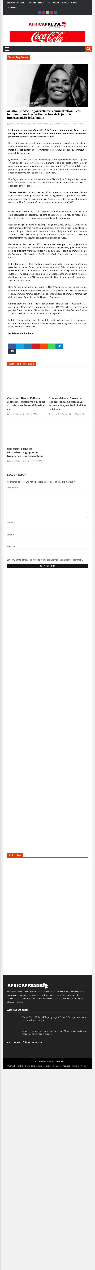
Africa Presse (39, 1061)
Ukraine (65, 3)
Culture (66, 123)
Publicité (21, 1066)
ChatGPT (75, 1066)
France (41, 3)
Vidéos (74, 3)
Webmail (11, 1066)
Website (11, 546)
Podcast (66, 1066)
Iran (49, 3)
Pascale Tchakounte (59, 414)
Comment (12, 487)
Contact (84, 1066)
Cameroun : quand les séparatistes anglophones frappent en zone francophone (25, 452)
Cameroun (57, 123)
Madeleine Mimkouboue (20, 123)
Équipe (57, 1066)
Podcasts (12, 7)
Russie (56, 3)
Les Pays (11, 3)
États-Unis (31, 3)
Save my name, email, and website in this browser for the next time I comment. (45, 559)
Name (11, 522)
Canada (20, 3)
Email (10, 534)
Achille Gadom (15, 414)
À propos (48, 1066)
